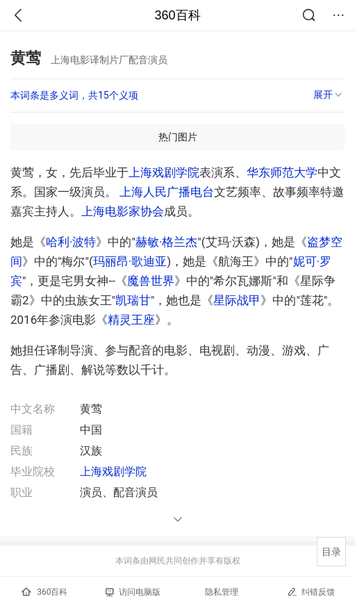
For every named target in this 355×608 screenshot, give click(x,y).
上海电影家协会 (122, 211)
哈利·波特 (71, 242)
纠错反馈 (311, 591)
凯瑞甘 (133, 300)
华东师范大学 (282, 172)
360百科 (177, 15)
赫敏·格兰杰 (166, 242)
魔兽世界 (150, 281)
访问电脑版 (133, 592)
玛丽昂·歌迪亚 (130, 261)
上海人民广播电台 (166, 192)
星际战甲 (237, 300)
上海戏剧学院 (164, 172)
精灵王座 (131, 320)
